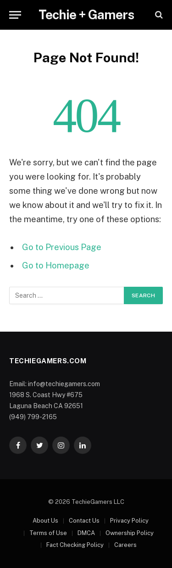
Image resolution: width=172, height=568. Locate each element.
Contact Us (84, 520)
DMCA (86, 533)
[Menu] (15, 15)
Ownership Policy (129, 533)
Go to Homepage (55, 265)
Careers (125, 544)
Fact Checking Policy (75, 544)
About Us (45, 520)
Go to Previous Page (61, 247)
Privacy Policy (129, 520)
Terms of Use (48, 533)
